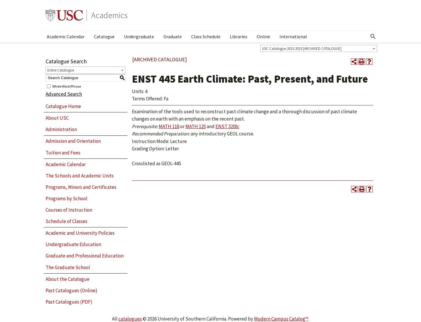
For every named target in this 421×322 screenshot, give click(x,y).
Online (263, 36)
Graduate (172, 36)
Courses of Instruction (69, 210)
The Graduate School (68, 267)
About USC (57, 118)
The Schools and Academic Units (80, 176)
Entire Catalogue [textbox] (60, 70)
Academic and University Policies (80, 233)
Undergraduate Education (73, 244)
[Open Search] (373, 36)
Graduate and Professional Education (85, 256)
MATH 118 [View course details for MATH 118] (169, 126)
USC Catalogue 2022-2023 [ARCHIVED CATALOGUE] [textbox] (301, 48)
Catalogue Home (63, 106)
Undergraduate (139, 36)
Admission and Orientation (73, 141)
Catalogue (104, 36)
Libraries (238, 36)
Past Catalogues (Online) (71, 290)
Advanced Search (64, 94)
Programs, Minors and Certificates (81, 187)
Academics (109, 15)
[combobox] (318, 48)
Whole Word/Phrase (66, 86)
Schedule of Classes (66, 221)
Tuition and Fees (63, 152)
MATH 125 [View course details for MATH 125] (195, 126)
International (293, 36)
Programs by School (66, 198)
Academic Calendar (65, 36)
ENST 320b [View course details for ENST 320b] (226, 126)
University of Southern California (64, 15)
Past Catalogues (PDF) (69, 302)
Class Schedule (205, 36)
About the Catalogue (67, 279)
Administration (61, 129)
